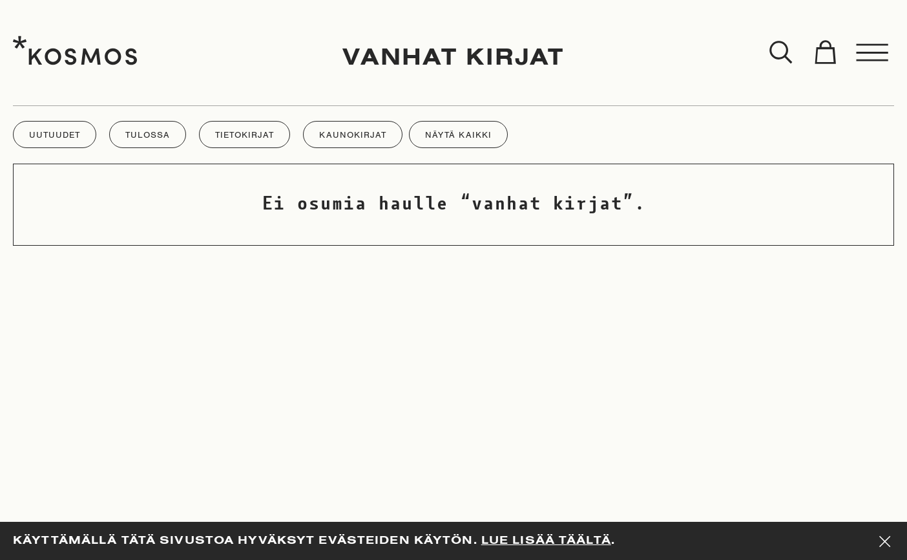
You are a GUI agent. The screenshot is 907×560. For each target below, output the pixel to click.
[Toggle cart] (825, 53)
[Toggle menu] (873, 53)
